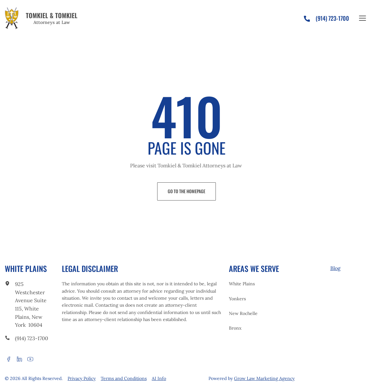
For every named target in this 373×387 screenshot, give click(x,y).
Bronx (235, 328)
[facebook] (8, 359)
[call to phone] (7, 338)
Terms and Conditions (124, 378)
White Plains (242, 284)
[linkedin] (19, 359)
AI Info (159, 378)
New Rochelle (243, 313)
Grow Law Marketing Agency (264, 378)
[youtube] (30, 359)
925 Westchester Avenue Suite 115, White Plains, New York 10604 (31, 304)
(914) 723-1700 (31, 338)
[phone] (309, 17)
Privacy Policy (82, 378)
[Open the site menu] (362, 18)
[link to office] (7, 284)
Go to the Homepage (186, 191)
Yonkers (237, 299)
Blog (335, 268)
